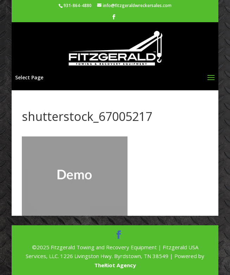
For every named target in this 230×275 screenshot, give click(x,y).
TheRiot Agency (115, 265)
